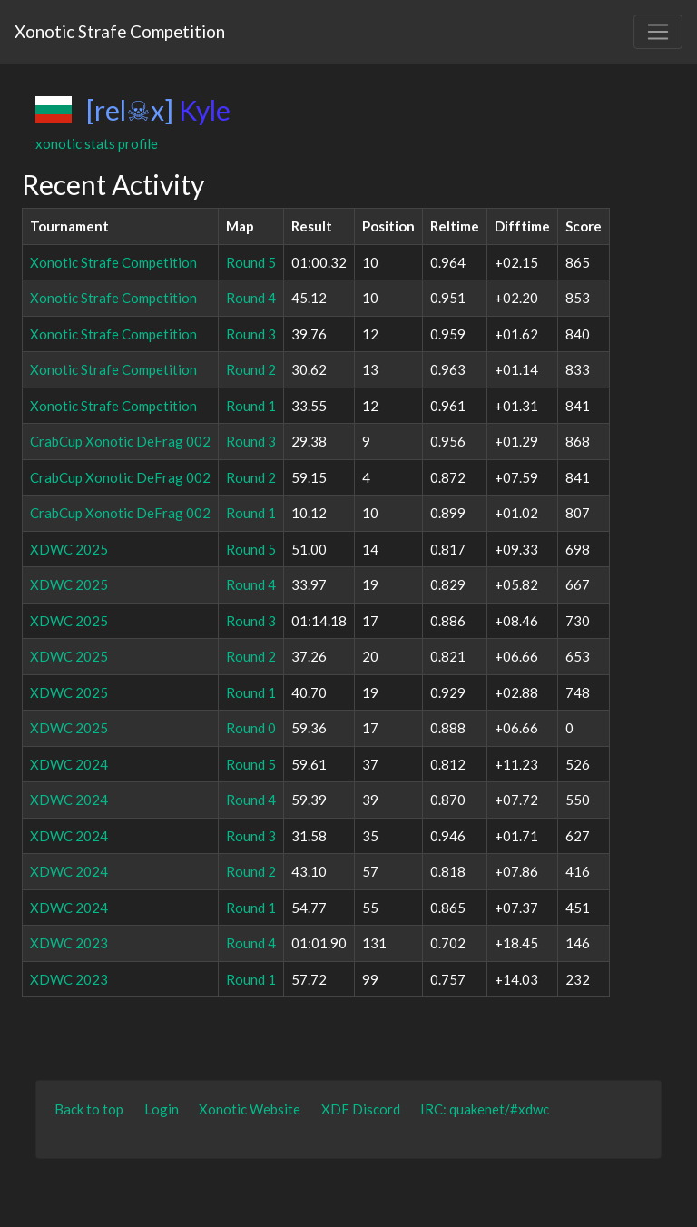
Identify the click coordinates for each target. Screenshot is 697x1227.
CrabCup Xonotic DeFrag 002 (120, 441)
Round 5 (251, 262)
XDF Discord (360, 1109)
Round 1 (251, 406)
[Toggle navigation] (657, 32)
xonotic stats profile (96, 143)
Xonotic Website (249, 1109)
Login (161, 1109)
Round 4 (251, 298)
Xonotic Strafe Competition (120, 31)
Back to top (88, 1109)
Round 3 (251, 334)
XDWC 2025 (69, 549)
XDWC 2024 (69, 764)
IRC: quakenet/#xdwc (484, 1109)
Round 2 (251, 369)
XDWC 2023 (69, 943)
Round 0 (251, 728)
